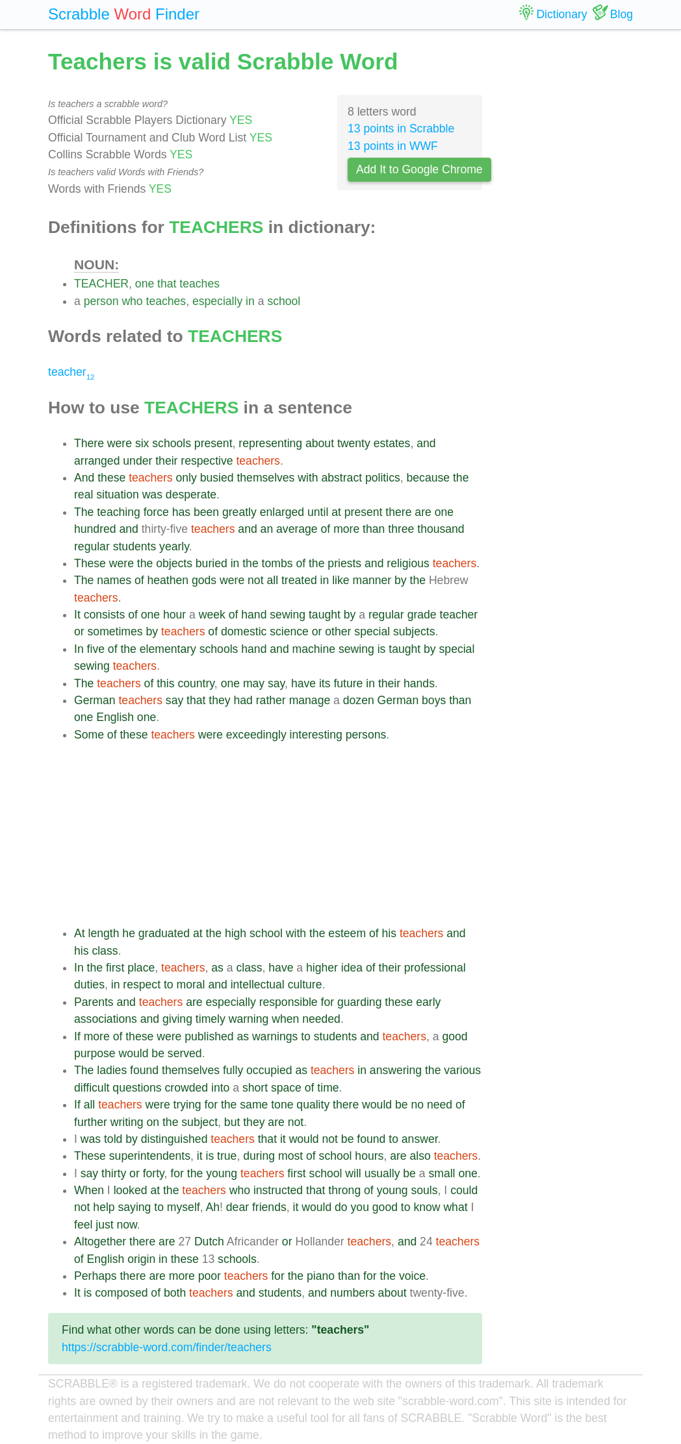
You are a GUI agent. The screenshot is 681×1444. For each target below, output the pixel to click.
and (426, 443)
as (217, 967)
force (156, 512)
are (423, 512)
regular (92, 546)
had (243, 700)
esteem (347, 933)
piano (321, 1275)
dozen (358, 700)
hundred (95, 528)
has (181, 512)
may (253, 683)
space (286, 1087)
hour (174, 614)
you (360, 1207)
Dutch (209, 1241)
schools (171, 443)
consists (104, 614)
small (441, 1173)
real (83, 494)
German (95, 700)
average (297, 528)
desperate (191, 494)
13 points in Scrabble (401, 128)
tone (282, 1104)
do (341, 1207)
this (165, 683)
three (401, 528)
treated (299, 580)
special (372, 631)
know (426, 1207)
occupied (269, 1070)
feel (83, 1224)
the (461, 477)
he (128, 933)
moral (191, 984)
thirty (113, 1173)
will (353, 1173)
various (462, 1070)
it (283, 1138)
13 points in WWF (393, 146)
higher (322, 967)
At (79, 933)
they (219, 700)
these (111, 477)
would (133, 1053)
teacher (71, 371)
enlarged (282, 512)
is (382, 648)
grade (422, 614)
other (338, 631)
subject (199, 1122)
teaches (199, 283)
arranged (97, 460)
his (389, 933)
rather (271, 700)
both (175, 1292)
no (417, 1104)
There (89, 443)
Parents (94, 1002)
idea (352, 967)
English (115, 717)
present (213, 443)
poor (209, 1275)
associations (105, 1018)
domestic (243, 631)
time (328, 1087)
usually (382, 1173)
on (152, 1122)
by (400, 580)
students (135, 546)
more (346, 528)
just (104, 1224)
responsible (288, 1002)
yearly (174, 546)
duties (89, 984)
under (137, 460)
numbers (352, 1292)
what (455, 1207)
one (144, 283)
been (206, 512)
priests (344, 563)
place (141, 967)
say (276, 683)
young (221, 1173)
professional (435, 967)
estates (392, 443)
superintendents (149, 1155)
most (290, 1155)
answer (420, 1138)
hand (253, 614)
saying (134, 1207)
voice (412, 1275)
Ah (213, 1207)
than (374, 528)
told (113, 1138)
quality (312, 1104)
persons (366, 734)
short (255, 1087)
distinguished (174, 1138)
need (439, 1104)
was (152, 494)
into (220, 1087)
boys (434, 700)
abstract (342, 477)
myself (183, 1207)
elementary (168, 648)
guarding (359, 1002)
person (101, 301)
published (209, 1036)
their (166, 460)
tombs (277, 563)
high (235, 933)
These (90, 563)
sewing (287, 614)
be (157, 1053)
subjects (414, 631)
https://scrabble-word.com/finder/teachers (167, 1347)
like (340, 580)
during (259, 1155)
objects (174, 563)
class (105, 950)
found (144, 1070)
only (186, 477)
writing (127, 1122)
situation (117, 494)
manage (310, 700)
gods (204, 580)
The (84, 512)
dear (237, 1207)
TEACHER (101, 283)
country (195, 683)
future (348, 683)
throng (344, 1190)
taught (324, 614)
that (166, 283)
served (185, 1053)
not (255, 580)
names (114, 580)
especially (217, 301)
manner (372, 580)
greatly (239, 512)
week (212, 614)
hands (419, 683)
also (419, 1155)
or (79, 631)
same (254, 1104)
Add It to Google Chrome (419, 169)
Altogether (100, 1241)
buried (211, 563)
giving (177, 1018)
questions (136, 1087)
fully (233, 1070)
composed (121, 1292)
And (84, 477)
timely (210, 1018)
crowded (187, 1087)
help (103, 1207)
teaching (118, 512)
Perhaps (95, 1275)
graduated (164, 933)
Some (89, 734)
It (77, 614)
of (326, 528)
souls (424, 1190)
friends (269, 1207)
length (104, 933)
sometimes (115, 631)
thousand (440, 528)
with (308, 477)
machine (314, 648)
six (142, 443)
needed (321, 1018)
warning (249, 1018)
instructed (278, 1190)
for (328, 1002)
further (90, 1122)
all (272, 580)
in (250, 301)
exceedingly (256, 734)
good (454, 1036)
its (325, 683)
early (428, 1002)
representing (270, 443)
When (89, 1190)
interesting (316, 734)
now (127, 1224)
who (132, 301)
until (317, 512)
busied (217, 477)
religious (408, 563)
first (115, 967)
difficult (91, 1087)
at (336, 512)
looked (131, 1190)
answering (396, 1070)
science (289, 631)
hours (369, 1155)
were (119, 443)
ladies (112, 1070)
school (283, 301)
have (303, 683)
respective (207, 460)
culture (305, 984)
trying (187, 1104)
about (319, 443)
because (428, 477)
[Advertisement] (278, 834)
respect (142, 984)
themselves (265, 477)
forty (153, 1173)
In (79, 648)
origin (141, 1259)
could (464, 1190)
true (227, 1155)
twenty (353, 443)
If (77, 1036)
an (267, 528)
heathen (168, 580)
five (96, 648)
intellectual (258, 984)
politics (382, 477)
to (168, 984)
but (232, 1122)
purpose (95, 1053)
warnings (275, 1036)
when (285, 1018)
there (398, 512)
